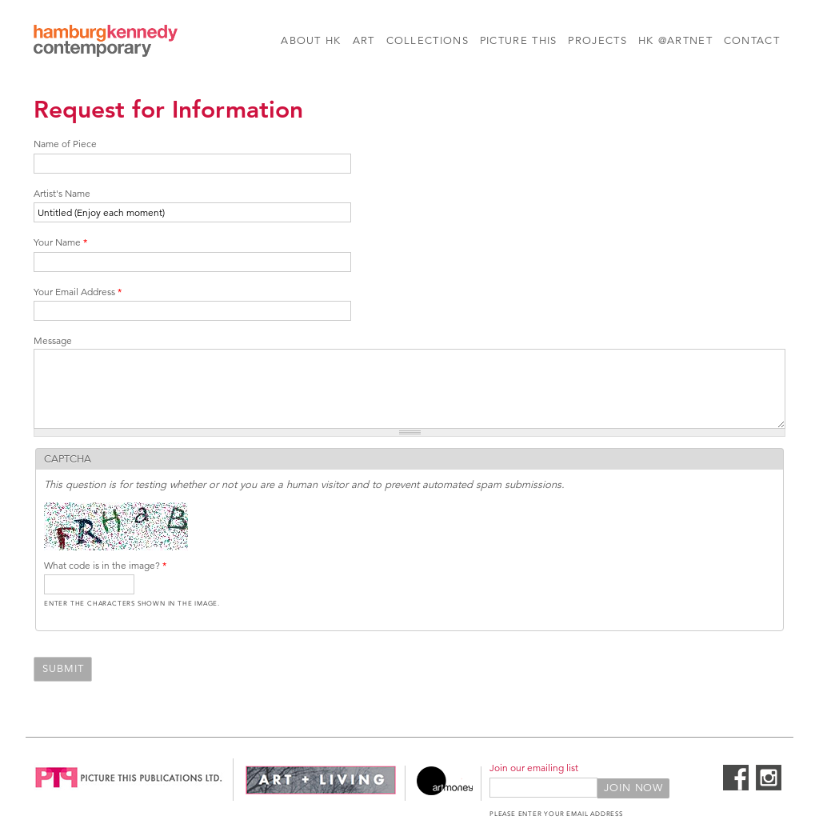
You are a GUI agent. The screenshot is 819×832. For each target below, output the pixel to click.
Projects (597, 40)
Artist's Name (62, 193)
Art (364, 40)
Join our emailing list (533, 768)
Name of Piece (65, 144)
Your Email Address (78, 292)
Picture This (518, 40)
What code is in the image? (105, 565)
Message (53, 340)
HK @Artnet (675, 40)
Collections (427, 40)
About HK (311, 40)
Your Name (60, 242)
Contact (752, 40)
